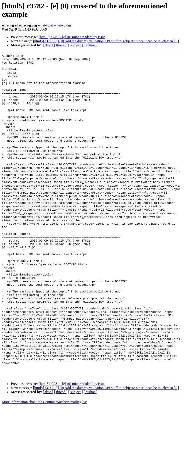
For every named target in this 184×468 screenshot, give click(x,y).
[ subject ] (75, 45)
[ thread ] (60, 45)
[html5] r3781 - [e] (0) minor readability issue (72, 37)
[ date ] (48, 45)
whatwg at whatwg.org (54, 25)
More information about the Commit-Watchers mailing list (44, 464)
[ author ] (90, 45)
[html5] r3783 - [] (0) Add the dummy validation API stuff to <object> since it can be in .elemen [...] (106, 41)
